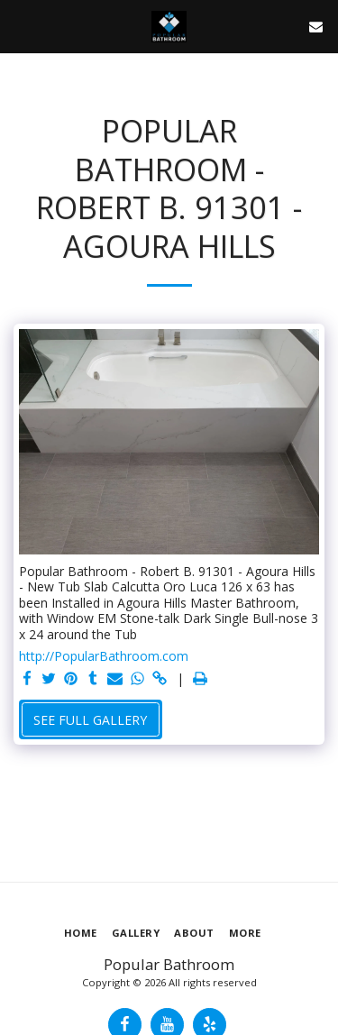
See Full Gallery (90, 719)
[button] (20, 25)
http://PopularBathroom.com (103, 656)
